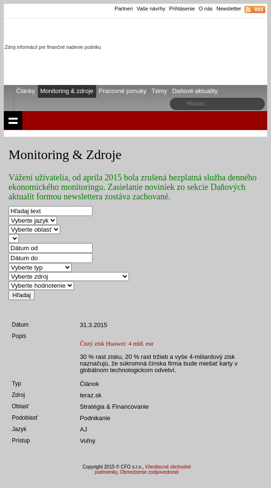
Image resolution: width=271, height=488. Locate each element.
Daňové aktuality (195, 90)
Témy (159, 90)
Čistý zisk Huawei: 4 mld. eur (116, 343)
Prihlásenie (182, 8)
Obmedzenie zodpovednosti (149, 472)
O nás (206, 8)
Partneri (123, 8)
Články (25, 90)
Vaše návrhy (151, 8)
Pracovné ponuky (122, 90)
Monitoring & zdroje (66, 90)
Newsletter (228, 8)
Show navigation (13, 120)
